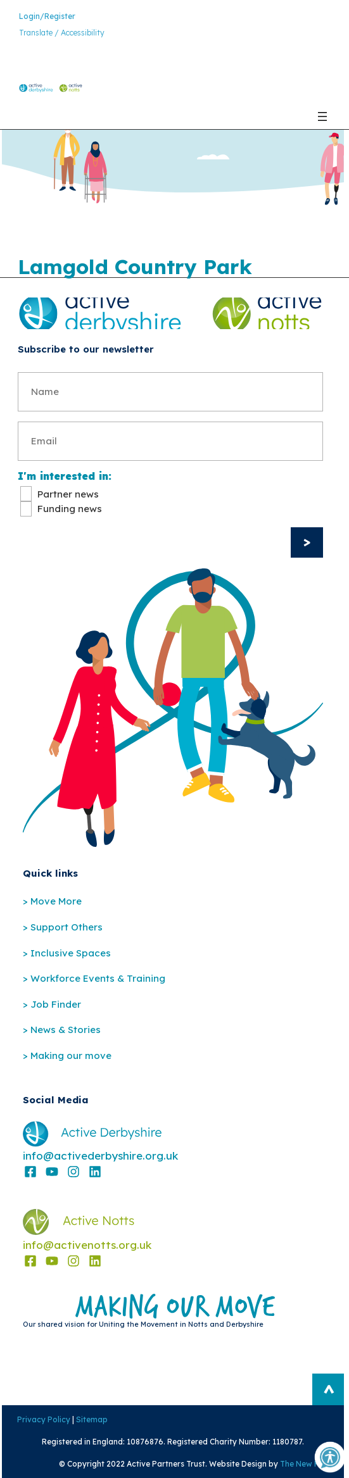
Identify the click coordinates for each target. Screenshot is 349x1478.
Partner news (68, 494)
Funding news (69, 508)
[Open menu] (322, 116)
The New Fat (304, 1464)
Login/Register (47, 16)
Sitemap (90, 1419)
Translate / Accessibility (62, 32)
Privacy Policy (41, 1419)
